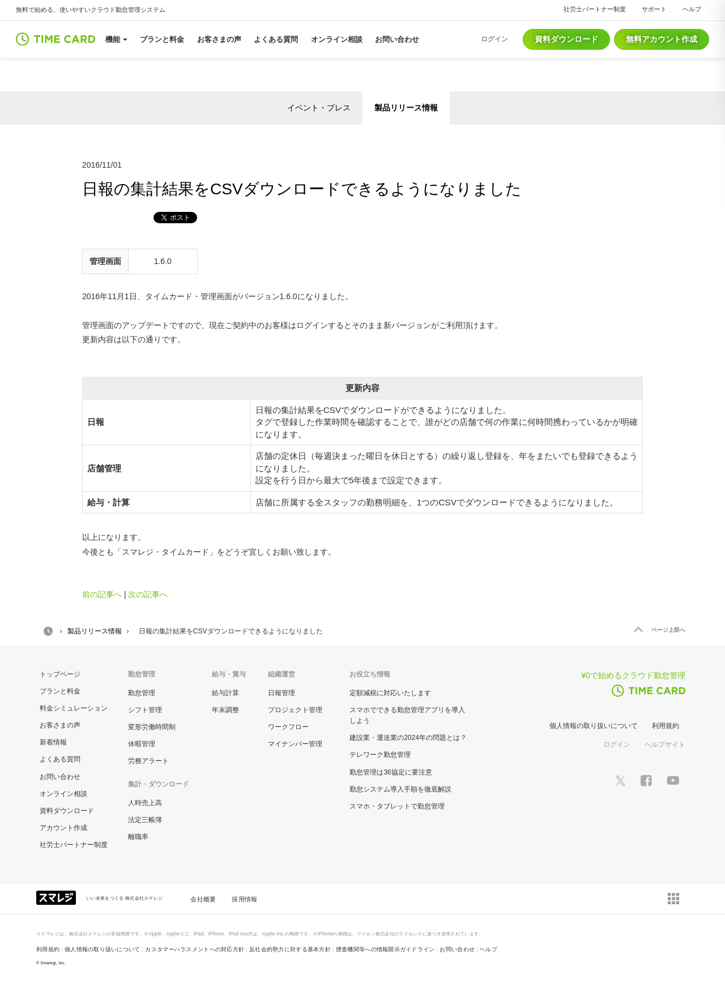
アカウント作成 (63, 828)
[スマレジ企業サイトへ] (57, 896)
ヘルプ (692, 9)
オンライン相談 (63, 794)
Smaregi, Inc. (53, 963)
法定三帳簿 (145, 820)
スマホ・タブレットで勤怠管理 (397, 806)
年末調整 (225, 710)
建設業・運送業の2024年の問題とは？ (408, 738)
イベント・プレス (319, 107)
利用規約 (665, 726)
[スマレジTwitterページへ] (620, 780)
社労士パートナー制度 (595, 9)
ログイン (616, 744)
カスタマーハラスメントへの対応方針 (194, 949)
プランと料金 (60, 691)
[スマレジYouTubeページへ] (673, 780)
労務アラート (148, 761)
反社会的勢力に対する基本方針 (290, 949)
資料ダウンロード (566, 39)
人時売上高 (145, 803)
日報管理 (281, 693)
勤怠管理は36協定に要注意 (390, 772)
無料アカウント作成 (661, 39)
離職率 (138, 837)
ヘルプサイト (665, 744)
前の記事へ (102, 594)
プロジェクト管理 (295, 710)
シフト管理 (145, 710)
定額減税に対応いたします (390, 693)
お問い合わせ (60, 777)
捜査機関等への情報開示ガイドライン (385, 949)
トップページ (60, 674)
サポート (654, 9)
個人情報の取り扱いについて (593, 726)
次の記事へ (148, 594)
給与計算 (225, 693)
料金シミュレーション (74, 708)
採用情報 (244, 899)
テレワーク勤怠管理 (380, 755)
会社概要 (203, 899)
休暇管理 (141, 744)
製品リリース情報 (406, 107)
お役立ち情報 (369, 674)
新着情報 (53, 742)
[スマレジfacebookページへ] (646, 780)
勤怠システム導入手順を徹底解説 (400, 789)
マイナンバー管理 (295, 744)
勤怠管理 (141, 693)
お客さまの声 (60, 725)
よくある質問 (60, 759)
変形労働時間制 (152, 727)
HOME (48, 631)
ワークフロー (288, 727)
